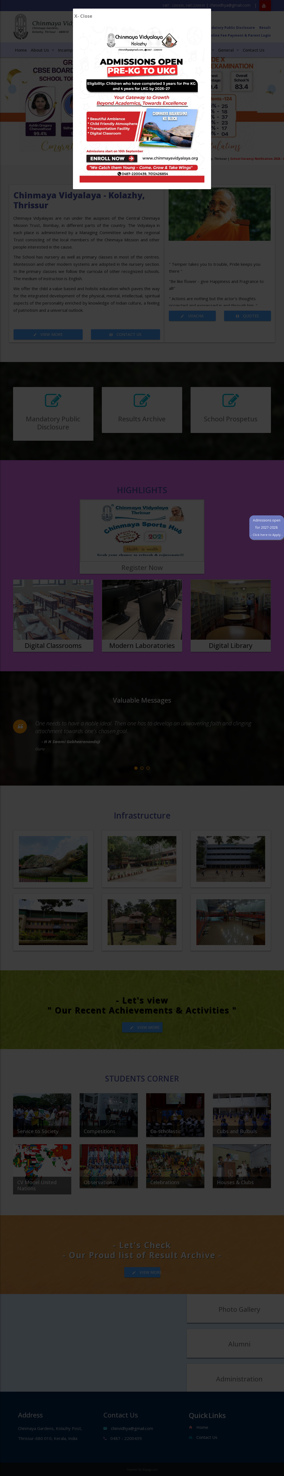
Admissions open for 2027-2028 (263, 456)
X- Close (83, 16)
